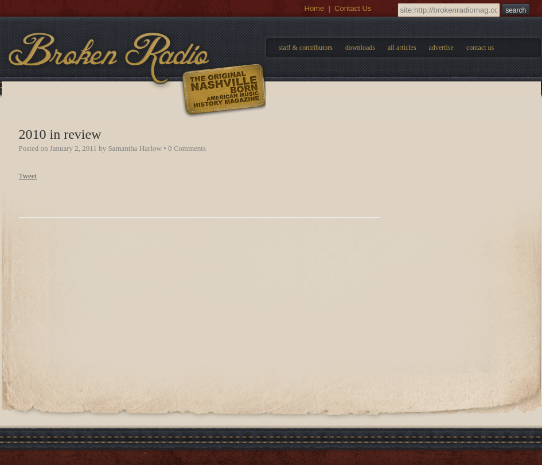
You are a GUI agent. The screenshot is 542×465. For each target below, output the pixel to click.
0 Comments (187, 148)
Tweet (28, 175)
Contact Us (352, 8)
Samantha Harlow (135, 148)
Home (315, 8)
